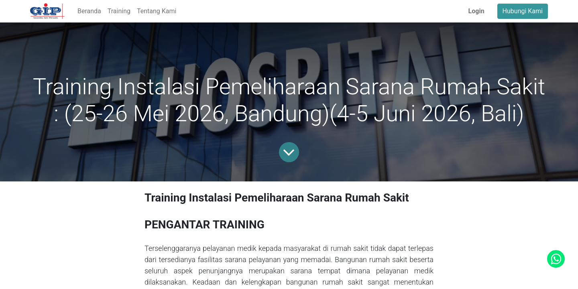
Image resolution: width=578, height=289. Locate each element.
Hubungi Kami (523, 11)
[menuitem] (89, 11)
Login (476, 11)
